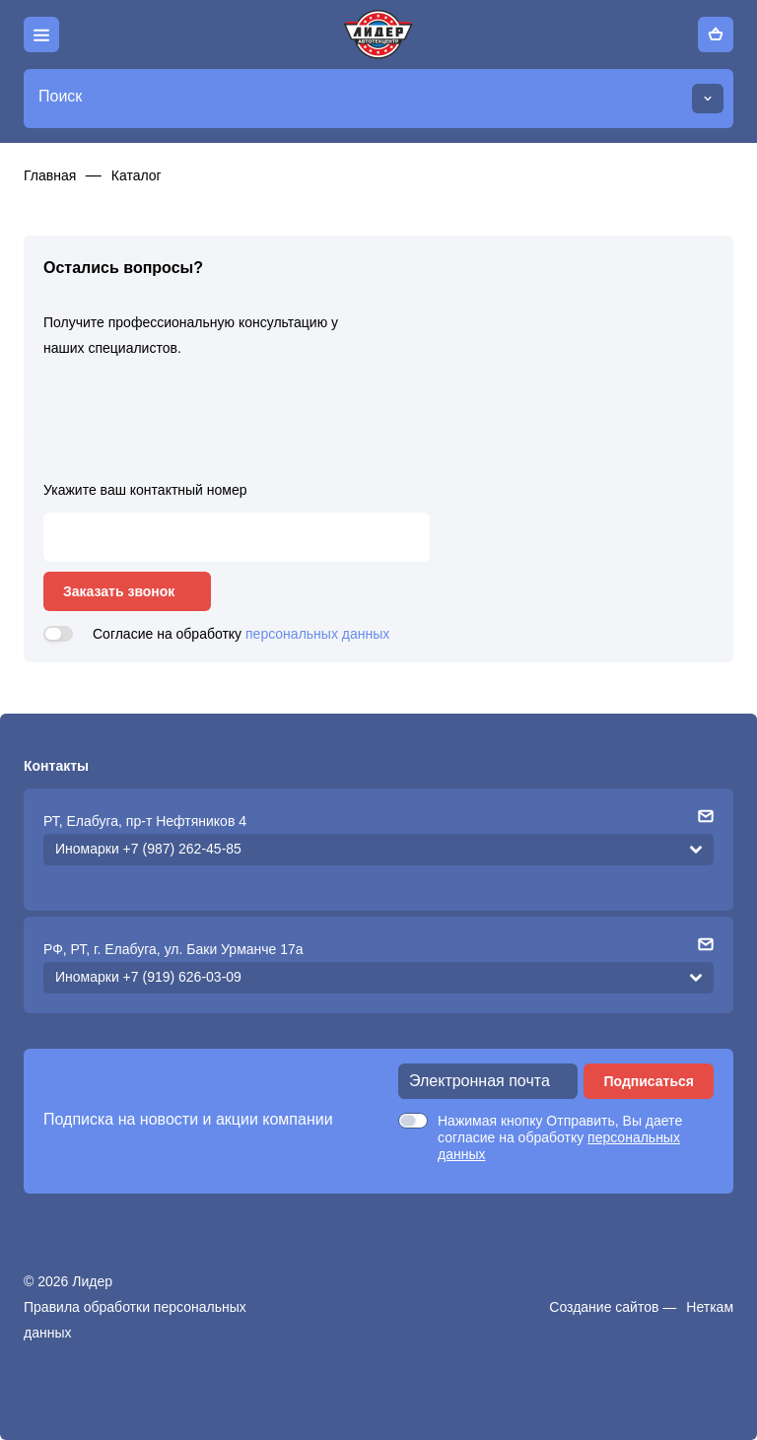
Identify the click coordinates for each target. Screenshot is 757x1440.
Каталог (136, 175)
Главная (50, 175)
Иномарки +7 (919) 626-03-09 (148, 977)
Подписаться (648, 1081)
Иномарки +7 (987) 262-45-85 (148, 849)
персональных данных (317, 634)
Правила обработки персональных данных (135, 1319)
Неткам (709, 1307)
